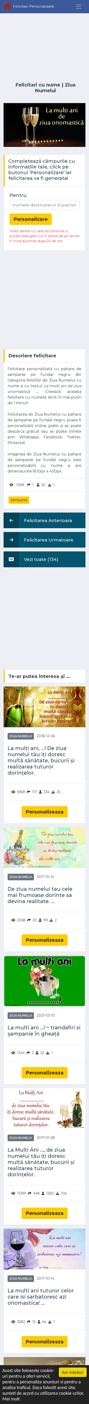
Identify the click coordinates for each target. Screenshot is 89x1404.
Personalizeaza (45, 812)
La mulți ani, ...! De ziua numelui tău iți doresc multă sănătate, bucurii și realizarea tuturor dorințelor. (41, 760)
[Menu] (78, 6)
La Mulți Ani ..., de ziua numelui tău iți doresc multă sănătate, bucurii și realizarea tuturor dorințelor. (41, 1162)
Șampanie (19, 500)
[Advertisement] (44, 47)
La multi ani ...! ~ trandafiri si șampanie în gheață (44, 1031)
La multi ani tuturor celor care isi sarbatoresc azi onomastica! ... (41, 1297)
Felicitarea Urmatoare (38, 540)
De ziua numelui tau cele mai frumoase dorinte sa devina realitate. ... (40, 895)
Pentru (18, 195)
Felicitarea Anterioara (38, 520)
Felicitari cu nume (37, 85)
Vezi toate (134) (31, 559)
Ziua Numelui (55, 87)
